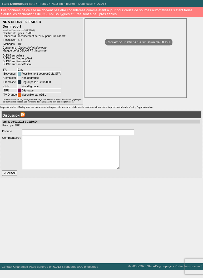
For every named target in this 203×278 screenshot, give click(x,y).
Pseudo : (7, 131)
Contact (7, 274)
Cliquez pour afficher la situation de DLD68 (138, 42)
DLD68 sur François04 (16, 61)
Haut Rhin (58, 3)
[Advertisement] (100, 226)
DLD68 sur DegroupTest (17, 58)
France (43, 3)
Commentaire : (11, 137)
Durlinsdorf (85, 3)
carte (70, 3)
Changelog (20, 274)
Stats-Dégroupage (15, 3)
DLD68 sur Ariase (13, 55)
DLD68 (101, 3)
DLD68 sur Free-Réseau (17, 64)
